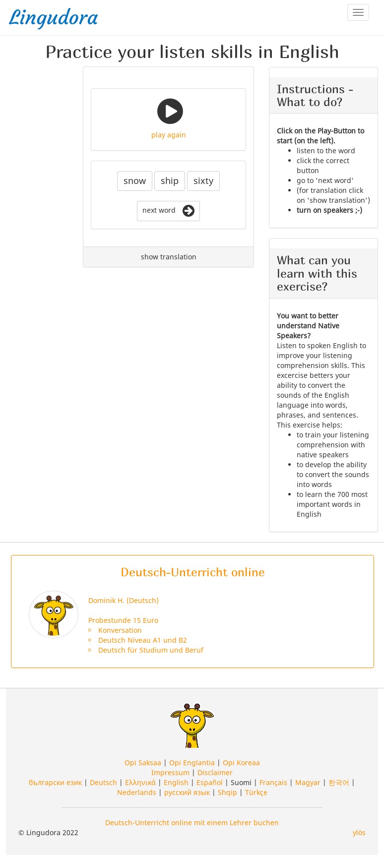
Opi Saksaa (143, 762)
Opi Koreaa (241, 762)
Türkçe (256, 792)
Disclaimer (215, 772)
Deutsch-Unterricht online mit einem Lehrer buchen (192, 822)
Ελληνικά (140, 782)
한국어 (338, 782)
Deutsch (103, 782)
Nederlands (136, 792)
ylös (359, 832)
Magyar (307, 782)
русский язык (187, 792)
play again (168, 134)
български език (55, 782)
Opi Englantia (192, 762)
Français (273, 782)
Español (209, 782)
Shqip (227, 792)
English (176, 782)
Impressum (170, 772)
